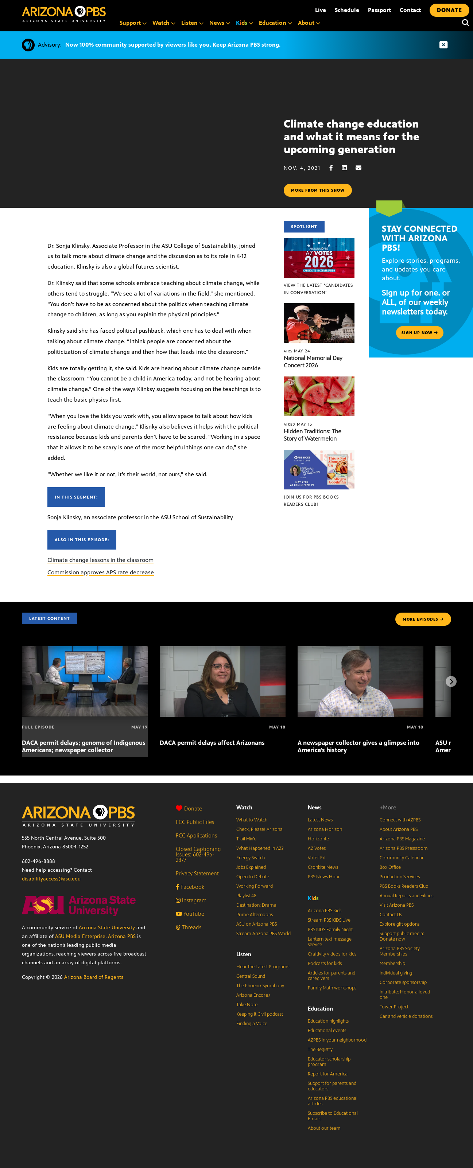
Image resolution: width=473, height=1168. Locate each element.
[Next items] (451, 681)
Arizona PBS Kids (324, 911)
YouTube (190, 913)
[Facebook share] (334, 167)
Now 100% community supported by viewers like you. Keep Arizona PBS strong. (172, 44)
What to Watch (251, 820)
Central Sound (250, 976)
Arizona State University (107, 928)
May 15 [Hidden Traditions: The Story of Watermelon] (298, 424)
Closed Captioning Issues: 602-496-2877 (198, 854)
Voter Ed (316, 858)
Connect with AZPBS (400, 820)
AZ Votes (317, 848)
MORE (423, 619)
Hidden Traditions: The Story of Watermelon (312, 435)
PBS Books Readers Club (404, 886)
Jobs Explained (251, 867)
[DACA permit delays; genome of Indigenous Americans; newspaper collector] (85, 649)
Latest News (320, 820)
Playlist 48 (246, 896)
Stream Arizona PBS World (263, 934)
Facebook (190, 886)
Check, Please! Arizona (259, 829)
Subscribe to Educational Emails (333, 1116)
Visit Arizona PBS (397, 905)
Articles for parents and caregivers (331, 975)
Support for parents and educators (332, 1086)
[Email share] (362, 167)
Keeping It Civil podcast (259, 1014)
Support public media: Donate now (402, 936)
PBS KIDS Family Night (330, 930)
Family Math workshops (332, 988)
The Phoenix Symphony (260, 986)
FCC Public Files (195, 822)
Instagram (191, 900)
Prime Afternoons (254, 915)
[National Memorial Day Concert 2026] (319, 307)
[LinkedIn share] (348, 167)
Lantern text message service (330, 942)
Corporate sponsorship (403, 982)
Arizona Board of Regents (93, 977)
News (315, 807)
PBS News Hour (324, 877)
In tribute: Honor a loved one (405, 994)
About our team (324, 1128)
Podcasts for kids (325, 963)
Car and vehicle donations (406, 1016)
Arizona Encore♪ (253, 995)
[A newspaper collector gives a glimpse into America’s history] (360, 649)
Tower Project (394, 1007)
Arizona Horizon (325, 829)
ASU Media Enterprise (80, 936)
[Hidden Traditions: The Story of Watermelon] (319, 380)
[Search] (464, 23)
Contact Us (391, 915)
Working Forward (254, 886)
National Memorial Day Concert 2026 (313, 362)
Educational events (327, 1031)
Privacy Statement (197, 873)
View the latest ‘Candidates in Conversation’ (318, 289)
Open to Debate (252, 877)
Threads (188, 927)
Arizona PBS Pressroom (404, 848)
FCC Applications (196, 835)
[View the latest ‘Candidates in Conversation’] (319, 241)
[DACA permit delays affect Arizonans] (223, 649)
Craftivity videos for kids (332, 954)
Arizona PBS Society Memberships (400, 951)
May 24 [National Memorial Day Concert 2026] (297, 350)
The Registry (320, 1049)
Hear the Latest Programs (262, 967)
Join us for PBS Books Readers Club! (311, 501)
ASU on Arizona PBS (256, 924)
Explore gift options (399, 924)
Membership (392, 963)
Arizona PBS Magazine (402, 839)
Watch (244, 807)
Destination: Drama (256, 905)
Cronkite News (323, 867)
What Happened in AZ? (260, 848)
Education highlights (328, 1021)
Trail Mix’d (246, 839)
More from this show (318, 190)
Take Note (246, 1005)
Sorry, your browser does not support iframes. (142, 151)
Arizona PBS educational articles (332, 1101)
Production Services (400, 877)
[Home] (64, 14)
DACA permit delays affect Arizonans (212, 742)
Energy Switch (250, 858)
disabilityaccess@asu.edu (51, 879)
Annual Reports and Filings (406, 896)
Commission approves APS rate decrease (100, 572)
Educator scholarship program (329, 1061)
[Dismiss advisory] (443, 45)
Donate (189, 808)
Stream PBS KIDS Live (329, 920)
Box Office (390, 867)
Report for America (328, 1074)
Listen (243, 954)
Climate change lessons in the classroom (100, 559)
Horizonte (318, 839)
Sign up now (420, 332)
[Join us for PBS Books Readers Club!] (319, 453)
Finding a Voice (251, 1024)
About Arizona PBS (399, 829)
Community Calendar (402, 858)
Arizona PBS (122, 936)
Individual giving (396, 973)
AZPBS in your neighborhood (337, 1040)
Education (320, 1008)
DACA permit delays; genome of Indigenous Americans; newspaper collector (84, 746)
